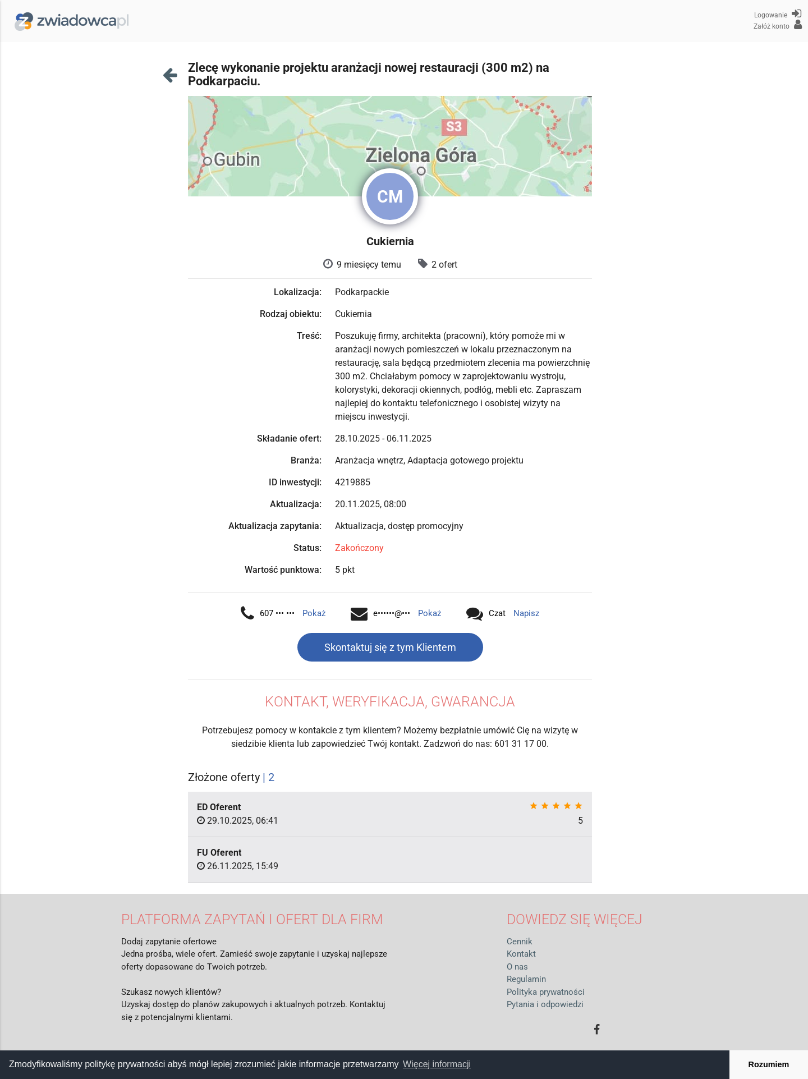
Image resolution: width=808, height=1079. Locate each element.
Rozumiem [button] (769, 1064)
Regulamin (526, 979)
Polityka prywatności (546, 992)
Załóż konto (778, 24)
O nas (517, 967)
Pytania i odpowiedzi (545, 1004)
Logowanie (777, 13)
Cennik (519, 941)
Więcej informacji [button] (437, 1064)
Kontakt (521, 954)
